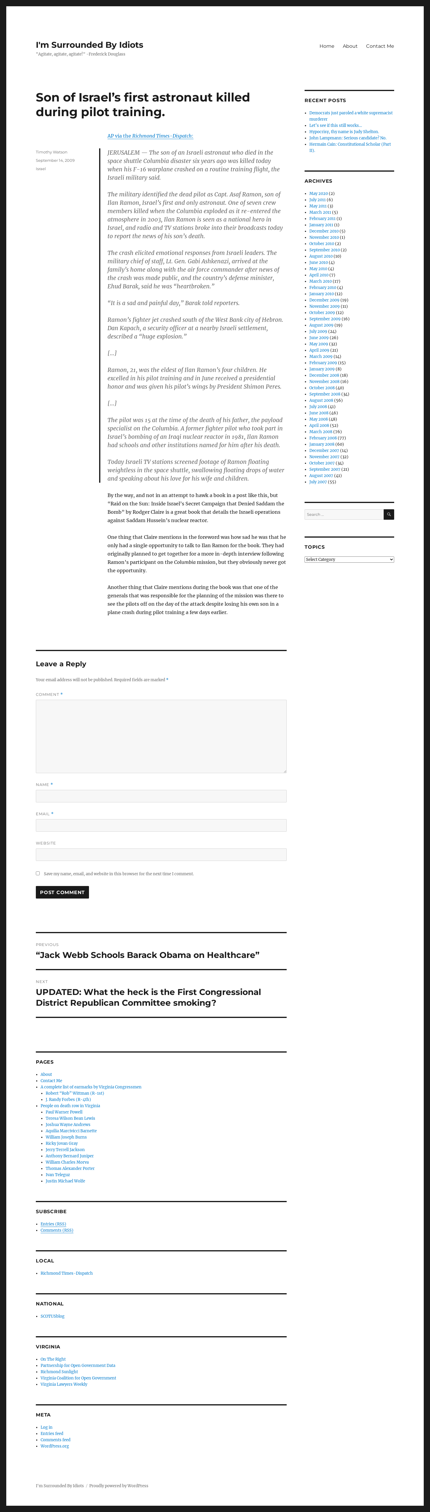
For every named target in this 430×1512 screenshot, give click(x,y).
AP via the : (151, 136)
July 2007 (318, 481)
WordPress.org (55, 1446)
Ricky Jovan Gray (62, 1143)
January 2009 (322, 369)
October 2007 (322, 463)
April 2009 (319, 350)
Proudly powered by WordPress (118, 1485)
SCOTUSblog (52, 1316)
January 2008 (321, 444)
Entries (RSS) (53, 1224)
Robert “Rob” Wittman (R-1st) (75, 1093)
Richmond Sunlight (59, 1371)
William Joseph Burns (66, 1137)
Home (327, 46)
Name (44, 784)
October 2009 (322, 312)
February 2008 (323, 438)
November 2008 (324, 381)
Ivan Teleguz (58, 1174)
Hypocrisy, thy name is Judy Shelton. (344, 131)
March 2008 (320, 431)
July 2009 (318, 331)
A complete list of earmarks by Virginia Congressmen (91, 1087)
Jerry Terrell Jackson (65, 1149)
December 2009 (324, 300)
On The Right (53, 1359)
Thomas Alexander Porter (70, 1168)
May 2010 (318, 268)
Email (45, 813)
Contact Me (380, 46)
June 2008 (318, 413)
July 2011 (317, 199)
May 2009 (318, 344)
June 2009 (319, 337)
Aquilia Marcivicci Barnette (71, 1130)
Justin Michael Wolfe (65, 1181)
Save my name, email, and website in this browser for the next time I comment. (119, 873)
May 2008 (318, 419)
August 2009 (321, 325)
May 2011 (318, 206)
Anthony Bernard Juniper (70, 1156)
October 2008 (322, 387)
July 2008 (318, 406)
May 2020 (318, 193)
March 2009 (321, 356)
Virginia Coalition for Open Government (78, 1378)
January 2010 (321, 293)
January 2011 (321, 224)
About (350, 46)
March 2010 (320, 281)
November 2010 (324, 237)
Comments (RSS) (57, 1230)
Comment (49, 694)
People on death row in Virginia (70, 1105)
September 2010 (324, 250)
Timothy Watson (51, 152)
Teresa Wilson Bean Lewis (70, 1118)
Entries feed (52, 1433)
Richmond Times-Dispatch (67, 1273)
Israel (41, 168)
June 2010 (318, 262)
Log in (47, 1427)
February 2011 (322, 218)
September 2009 (325, 319)
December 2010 (324, 231)
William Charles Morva (67, 1162)
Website (46, 843)
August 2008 (321, 400)
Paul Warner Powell (64, 1112)
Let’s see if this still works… (335, 125)
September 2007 (324, 469)
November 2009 (324, 306)
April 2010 (318, 275)
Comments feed (55, 1439)
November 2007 (324, 456)
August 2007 (321, 475)
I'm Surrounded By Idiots (89, 45)
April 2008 (319, 425)
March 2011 (320, 212)
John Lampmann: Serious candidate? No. (347, 138)
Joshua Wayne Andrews (68, 1124)
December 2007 (324, 450)
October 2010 (321, 243)
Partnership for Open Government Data (78, 1365)
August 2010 (321, 256)
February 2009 (323, 362)
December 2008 (324, 375)
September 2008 (324, 394)
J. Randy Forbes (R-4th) (68, 1099)
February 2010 (322, 287)
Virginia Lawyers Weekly (64, 1384)
